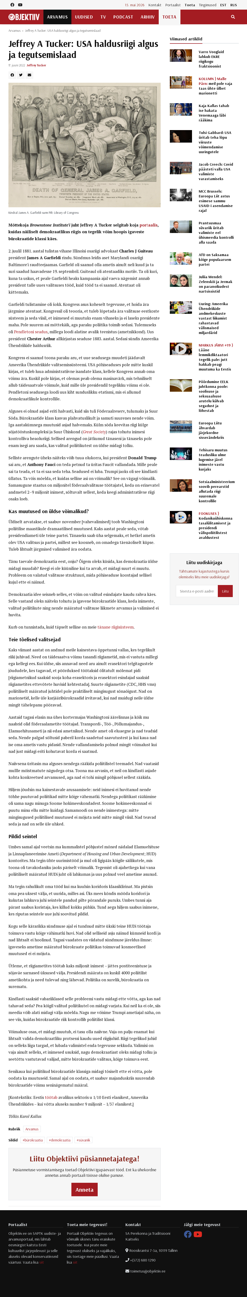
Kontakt (154, 4)
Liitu (225, 591)
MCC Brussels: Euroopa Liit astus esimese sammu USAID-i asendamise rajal (216, 201)
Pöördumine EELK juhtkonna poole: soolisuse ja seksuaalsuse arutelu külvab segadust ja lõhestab (213, 396)
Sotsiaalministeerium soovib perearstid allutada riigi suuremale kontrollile (217, 491)
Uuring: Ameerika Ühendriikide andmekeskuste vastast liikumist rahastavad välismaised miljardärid (213, 318)
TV (103, 17)
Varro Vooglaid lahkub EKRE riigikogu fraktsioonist (211, 59)
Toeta (190, 4)
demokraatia (60, 1140)
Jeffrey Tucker (36, 65)
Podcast (123, 17)
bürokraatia (34, 1140)
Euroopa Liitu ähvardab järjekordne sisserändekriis (211, 430)
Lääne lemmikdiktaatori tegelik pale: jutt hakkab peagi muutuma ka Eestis (216, 357)
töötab (51, 1097)
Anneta (84, 1189)
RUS (233, 4)
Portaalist (173, 4)
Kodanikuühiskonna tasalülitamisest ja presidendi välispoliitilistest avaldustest (216, 525)
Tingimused (207, 4)
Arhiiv (148, 17)
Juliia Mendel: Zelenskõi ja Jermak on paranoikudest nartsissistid (215, 284)
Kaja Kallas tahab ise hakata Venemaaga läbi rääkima (214, 112)
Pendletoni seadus (31, 331)
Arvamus (57, 17)
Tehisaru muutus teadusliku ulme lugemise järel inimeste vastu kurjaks (213, 459)
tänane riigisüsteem (115, 627)
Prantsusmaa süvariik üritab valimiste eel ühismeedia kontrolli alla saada (216, 232)
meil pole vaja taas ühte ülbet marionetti (215, 85)
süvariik (84, 1140)
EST (223, 4)
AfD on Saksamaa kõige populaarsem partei (215, 259)
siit (41, 1262)
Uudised (84, 17)
